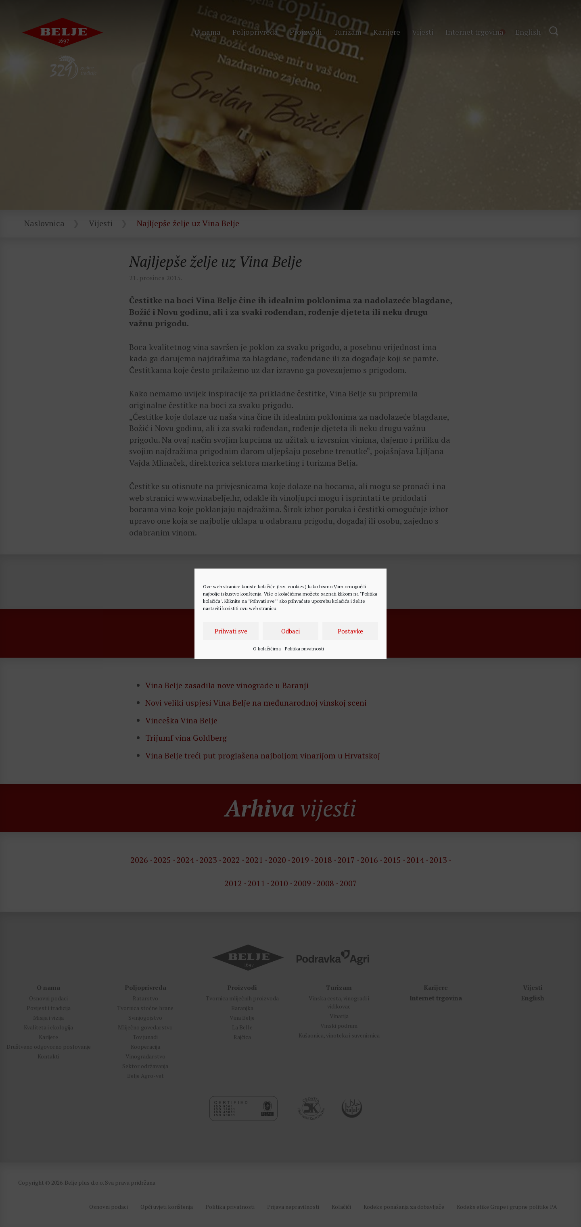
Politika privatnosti (304, 649)
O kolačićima (267, 649)
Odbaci (290, 631)
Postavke (350, 631)
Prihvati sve (231, 631)
